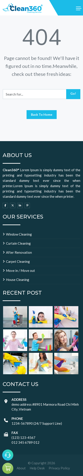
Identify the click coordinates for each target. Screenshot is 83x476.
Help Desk (37, 468)
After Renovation (19, 252)
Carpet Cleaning (18, 261)
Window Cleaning (19, 234)
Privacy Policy (59, 468)
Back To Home (41, 114)
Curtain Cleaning (18, 243)
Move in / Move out (20, 271)
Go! (73, 93)
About (21, 468)
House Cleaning (17, 280)
